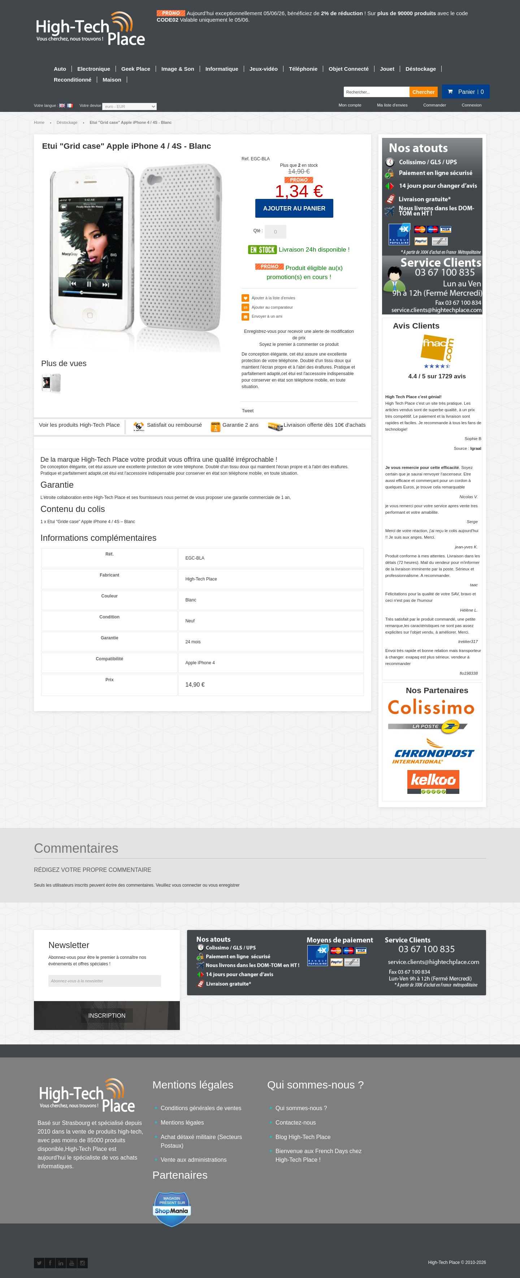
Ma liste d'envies (390, 105)
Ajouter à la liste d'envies (273, 298)
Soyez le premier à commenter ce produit (298, 345)
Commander (434, 105)
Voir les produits (79, 425)
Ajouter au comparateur (272, 308)
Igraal (476, 449)
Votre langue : (46, 105)
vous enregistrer (224, 885)
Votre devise (90, 105)
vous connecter (186, 885)
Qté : (258, 231)
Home (39, 123)
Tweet (248, 411)
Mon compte (348, 105)
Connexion (471, 105)
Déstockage (67, 123)
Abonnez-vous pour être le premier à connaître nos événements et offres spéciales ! (97, 961)
